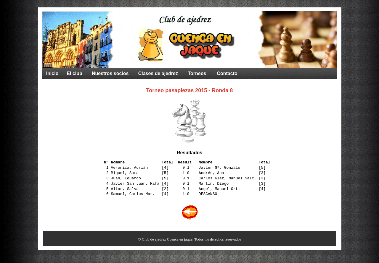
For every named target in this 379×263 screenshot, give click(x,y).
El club (74, 73)
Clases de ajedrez (158, 73)
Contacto (227, 73)
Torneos (197, 73)
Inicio (52, 73)
